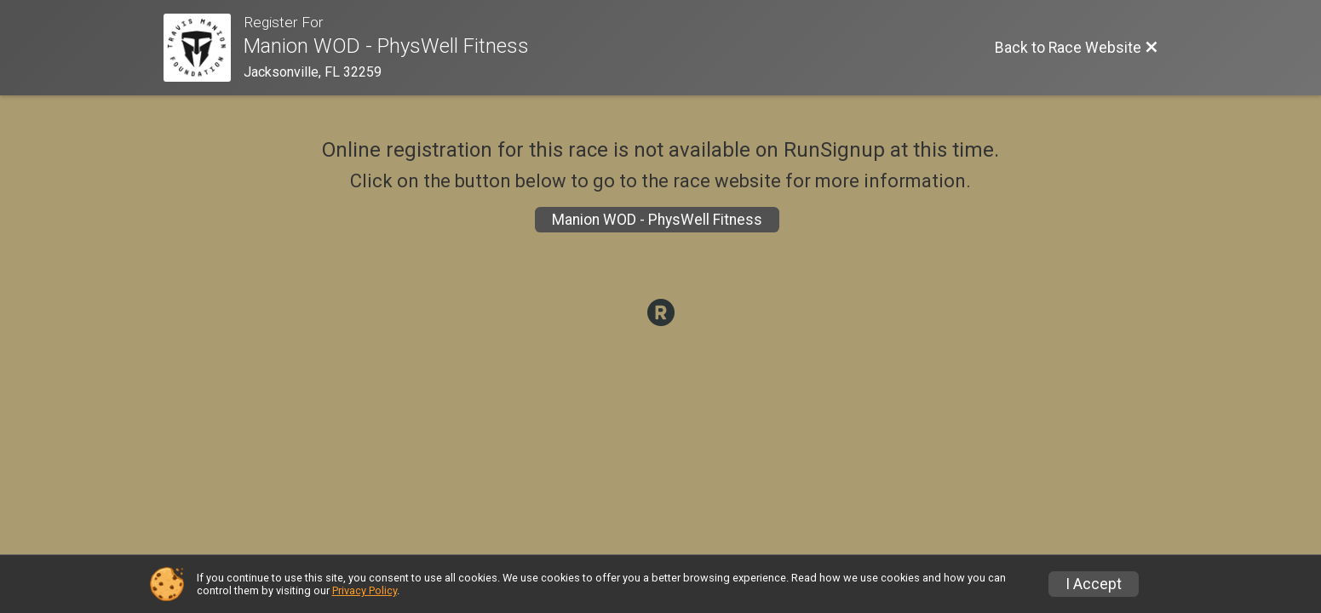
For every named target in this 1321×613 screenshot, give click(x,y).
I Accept (1093, 584)
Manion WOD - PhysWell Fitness (657, 219)
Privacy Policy (364, 590)
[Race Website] (204, 48)
